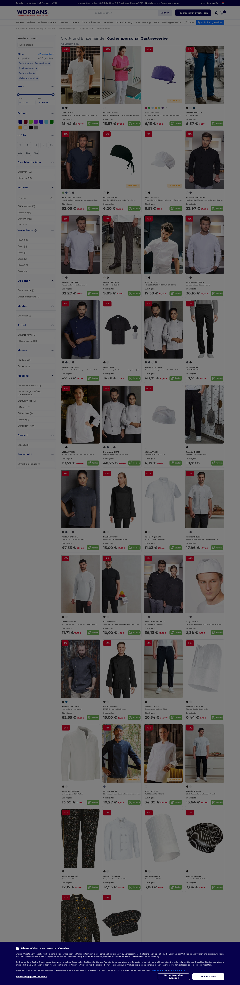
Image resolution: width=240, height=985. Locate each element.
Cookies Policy (158, 970)
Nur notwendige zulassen (173, 976)
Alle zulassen (208, 976)
